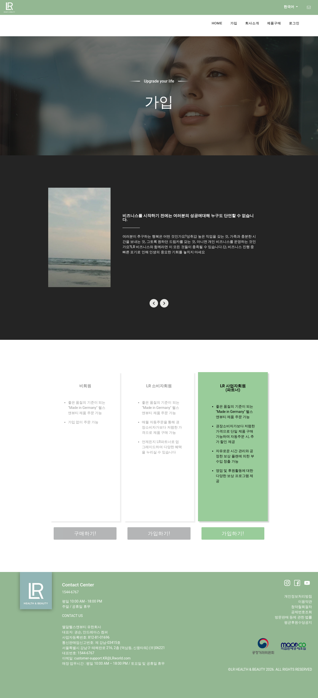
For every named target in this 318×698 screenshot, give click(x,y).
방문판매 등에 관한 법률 (293, 617)
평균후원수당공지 (298, 622)
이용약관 (305, 602)
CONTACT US (72, 616)
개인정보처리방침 (298, 596)
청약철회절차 (301, 607)
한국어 (289, 7)
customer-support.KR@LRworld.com (102, 658)
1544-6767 (70, 592)
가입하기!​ (159, 533)
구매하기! (85, 533)
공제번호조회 (301, 612)
